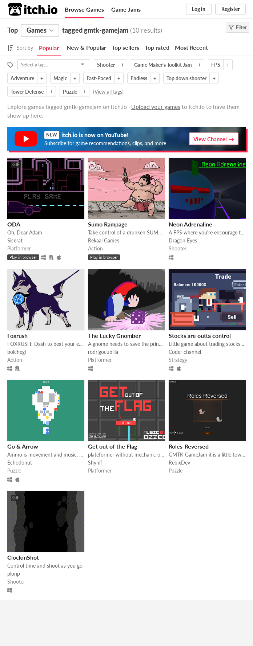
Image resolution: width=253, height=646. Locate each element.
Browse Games (84, 9)
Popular (49, 47)
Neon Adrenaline (190, 224)
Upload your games (155, 106)
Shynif (95, 462)
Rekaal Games (103, 240)
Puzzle (70, 92)
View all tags (108, 92)
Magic (60, 78)
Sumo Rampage (108, 224)
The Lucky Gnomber (114, 335)
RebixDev (179, 462)
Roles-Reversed (189, 446)
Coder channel (185, 352)
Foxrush (17, 335)
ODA (13, 224)
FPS (215, 65)
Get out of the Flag (112, 446)
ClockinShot (23, 557)
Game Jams (126, 9)
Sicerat (15, 240)
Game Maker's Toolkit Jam (163, 65)
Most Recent (191, 47)
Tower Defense (27, 92)
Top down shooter (186, 78)
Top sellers (125, 47)
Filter (237, 27)
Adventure (22, 78)
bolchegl (16, 352)
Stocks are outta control (200, 335)
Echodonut (19, 462)
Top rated (157, 47)
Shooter (106, 65)
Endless (138, 78)
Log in (198, 9)
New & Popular (86, 47)
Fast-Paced (99, 78)
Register (230, 9)
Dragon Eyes (183, 240)
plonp (13, 574)
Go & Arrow (22, 446)
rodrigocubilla (103, 352)
